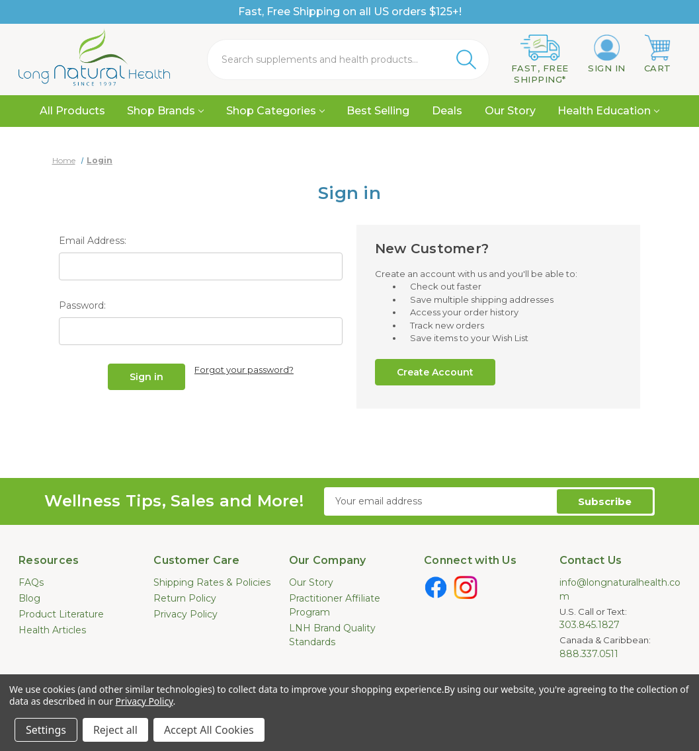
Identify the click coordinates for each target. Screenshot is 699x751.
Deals (447, 110)
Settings (46, 730)
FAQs (31, 582)
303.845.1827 (589, 625)
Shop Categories (275, 110)
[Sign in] (607, 54)
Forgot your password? (244, 369)
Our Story (510, 110)
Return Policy (184, 598)
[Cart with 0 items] (657, 54)
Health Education (608, 110)
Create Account (435, 372)
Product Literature (61, 614)
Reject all (115, 730)
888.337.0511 (588, 654)
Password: (82, 305)
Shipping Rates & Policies (211, 582)
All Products (72, 110)
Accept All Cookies (209, 730)
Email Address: (92, 241)
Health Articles (52, 630)
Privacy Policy (185, 614)
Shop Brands (165, 110)
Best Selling (378, 110)
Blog (29, 598)
